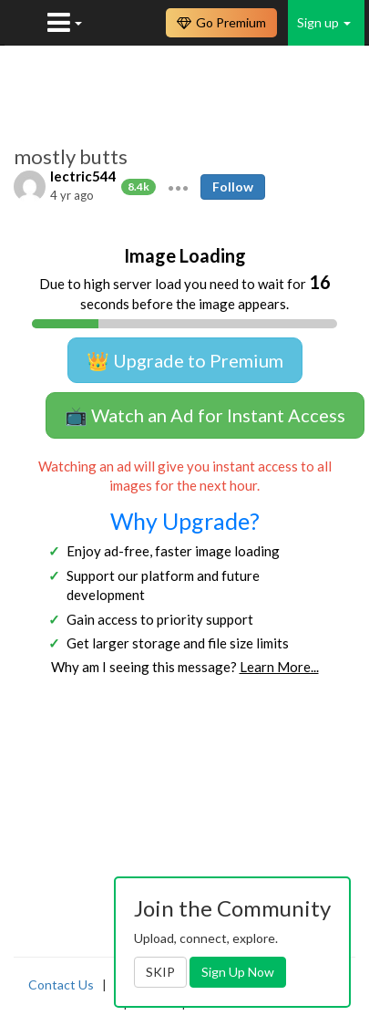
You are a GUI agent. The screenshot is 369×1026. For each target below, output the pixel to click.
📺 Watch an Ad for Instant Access (205, 415)
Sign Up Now (237, 971)
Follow (232, 186)
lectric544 (83, 176)
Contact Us (61, 984)
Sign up (324, 22)
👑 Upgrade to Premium (185, 360)
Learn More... (279, 666)
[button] (178, 186)
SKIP (160, 971)
